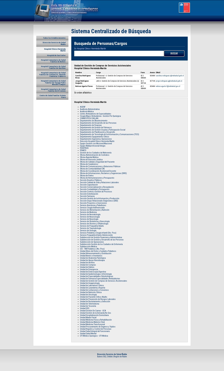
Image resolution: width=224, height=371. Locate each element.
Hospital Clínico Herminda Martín (55, 50)
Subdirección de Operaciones (92, 242)
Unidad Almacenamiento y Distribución (95, 253)
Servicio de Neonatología (90, 214)
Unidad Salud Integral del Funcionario (95, 331)
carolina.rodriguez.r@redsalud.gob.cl (170, 76)
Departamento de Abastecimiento (93, 120)
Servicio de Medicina (88, 212)
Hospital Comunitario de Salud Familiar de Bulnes (53, 61)
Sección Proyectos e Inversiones (93, 203)
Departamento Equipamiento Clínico (94, 136)
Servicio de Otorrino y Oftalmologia (94, 223)
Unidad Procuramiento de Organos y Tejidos (97, 327)
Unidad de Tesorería (88, 306)
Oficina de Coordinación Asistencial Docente (98, 171)
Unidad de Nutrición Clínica (91, 292)
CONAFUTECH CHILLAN (89, 118)
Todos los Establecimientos (54, 38)
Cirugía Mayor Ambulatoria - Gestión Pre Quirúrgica (100, 116)
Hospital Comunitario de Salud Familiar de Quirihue (53, 67)
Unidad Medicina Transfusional (92, 324)
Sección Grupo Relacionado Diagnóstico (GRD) (99, 201)
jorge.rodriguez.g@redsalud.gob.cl (169, 81)
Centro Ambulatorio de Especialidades (95, 114)
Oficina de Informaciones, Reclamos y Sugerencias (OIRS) (103, 173)
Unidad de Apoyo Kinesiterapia (92, 260)
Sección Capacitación (89, 185)
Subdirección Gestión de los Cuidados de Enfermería (101, 244)
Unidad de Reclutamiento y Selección (95, 301)
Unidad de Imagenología (90, 283)
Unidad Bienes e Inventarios (91, 256)
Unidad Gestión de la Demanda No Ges (95, 313)
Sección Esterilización (89, 194)
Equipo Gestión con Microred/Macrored (96, 143)
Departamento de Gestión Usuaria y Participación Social (102, 130)
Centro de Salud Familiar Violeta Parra (53, 96)
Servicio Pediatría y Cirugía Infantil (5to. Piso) (98, 233)
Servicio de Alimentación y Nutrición (94, 210)
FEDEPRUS (84, 148)
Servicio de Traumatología (90, 228)
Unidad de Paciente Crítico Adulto (93, 297)
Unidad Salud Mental (88, 333)
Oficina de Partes (87, 175)
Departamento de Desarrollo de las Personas (98, 123)
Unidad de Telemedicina (89, 304)
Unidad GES (84, 308)
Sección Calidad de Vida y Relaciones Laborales (99, 182)
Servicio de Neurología (89, 219)
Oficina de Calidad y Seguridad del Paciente (97, 162)
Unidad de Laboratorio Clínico (92, 285)
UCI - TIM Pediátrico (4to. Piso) (92, 249)
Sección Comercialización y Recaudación (97, 187)
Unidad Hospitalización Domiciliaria (94, 315)
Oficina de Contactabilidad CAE (92, 169)
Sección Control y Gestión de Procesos (96, 191)
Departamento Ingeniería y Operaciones (96, 139)
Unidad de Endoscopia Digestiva (93, 272)
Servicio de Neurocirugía (90, 217)
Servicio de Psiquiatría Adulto (92, 226)
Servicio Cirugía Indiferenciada (92, 207)
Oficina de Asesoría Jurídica (91, 159)
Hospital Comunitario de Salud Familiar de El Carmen (53, 90)
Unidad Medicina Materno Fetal (92, 322)
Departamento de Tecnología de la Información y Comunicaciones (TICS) (109, 134)
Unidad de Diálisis (87, 267)
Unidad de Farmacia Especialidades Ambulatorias (100, 278)
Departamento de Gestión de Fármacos (96, 127)
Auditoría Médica (87, 111)
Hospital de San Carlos (56, 55)
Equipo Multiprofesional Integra (92, 146)
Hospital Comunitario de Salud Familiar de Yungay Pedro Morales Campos (53, 83)
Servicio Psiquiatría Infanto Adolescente (96, 235)
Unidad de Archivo (87, 262)
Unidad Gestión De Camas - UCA (93, 310)
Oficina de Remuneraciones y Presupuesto (97, 178)
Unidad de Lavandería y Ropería (92, 288)
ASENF (82, 107)
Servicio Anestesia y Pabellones (93, 205)
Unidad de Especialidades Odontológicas (96, 276)
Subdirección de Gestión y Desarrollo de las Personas (102, 240)
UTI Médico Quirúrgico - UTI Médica (94, 336)
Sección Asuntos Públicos (91, 180)
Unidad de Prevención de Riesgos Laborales (98, 299)
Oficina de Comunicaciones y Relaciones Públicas (100, 166)
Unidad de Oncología (88, 294)
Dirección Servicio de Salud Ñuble (54, 43)
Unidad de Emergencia (89, 269)
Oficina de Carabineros (89, 164)
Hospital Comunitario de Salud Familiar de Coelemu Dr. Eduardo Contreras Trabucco (52, 74)
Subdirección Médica (88, 246)
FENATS (83, 150)
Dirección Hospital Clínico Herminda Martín (97, 141)
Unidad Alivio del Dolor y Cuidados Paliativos (98, 251)
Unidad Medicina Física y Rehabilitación (96, 320)
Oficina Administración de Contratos (94, 155)
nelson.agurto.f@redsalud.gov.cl (168, 86)
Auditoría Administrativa (90, 109)
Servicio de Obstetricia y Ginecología (95, 221)
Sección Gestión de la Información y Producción (99, 198)
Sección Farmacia (87, 196)
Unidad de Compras (88, 265)
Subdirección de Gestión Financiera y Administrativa (101, 237)
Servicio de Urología (88, 230)
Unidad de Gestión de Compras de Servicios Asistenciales (103, 281)
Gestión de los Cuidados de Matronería (95, 153)
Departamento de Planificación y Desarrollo (97, 132)
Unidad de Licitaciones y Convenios (94, 290)
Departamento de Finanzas (91, 125)
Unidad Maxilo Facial (88, 317)
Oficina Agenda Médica (89, 157)
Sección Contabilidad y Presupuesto (94, 189)
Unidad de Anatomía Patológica (93, 258)
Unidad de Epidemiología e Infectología (96, 274)
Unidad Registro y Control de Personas (95, 329)
